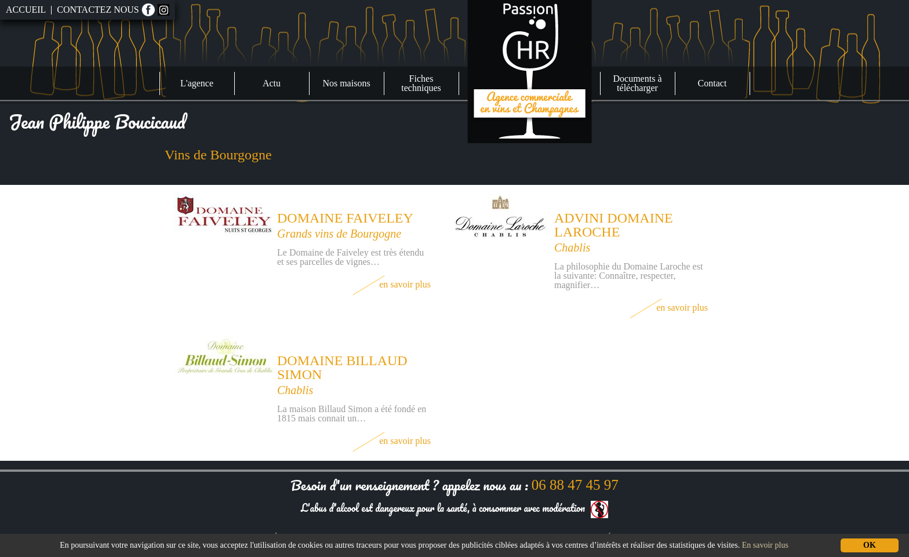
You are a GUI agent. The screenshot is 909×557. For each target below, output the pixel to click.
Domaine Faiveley (345, 217)
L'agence (196, 83)
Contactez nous (98, 9)
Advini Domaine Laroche (613, 224)
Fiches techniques (421, 83)
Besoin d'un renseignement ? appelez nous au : (454, 485)
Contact (712, 83)
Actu (272, 83)
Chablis (572, 247)
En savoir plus (391, 284)
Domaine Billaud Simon (342, 367)
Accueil (26, 9)
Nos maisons (346, 83)
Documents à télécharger (637, 83)
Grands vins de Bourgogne (339, 233)
